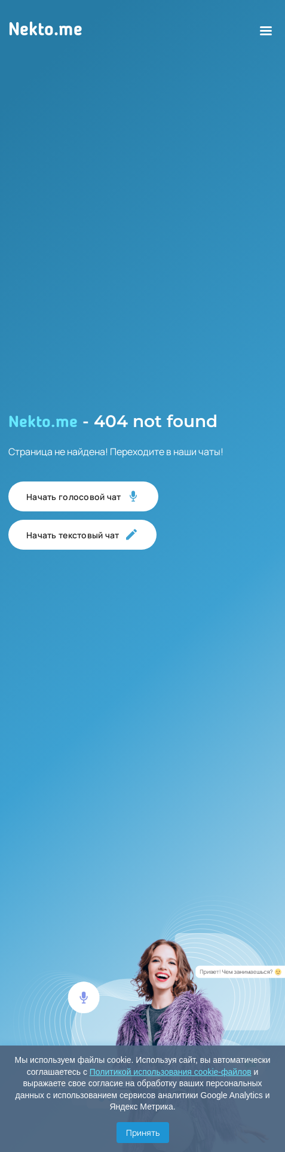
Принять (143, 1132)
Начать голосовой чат (83, 496)
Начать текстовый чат (82, 535)
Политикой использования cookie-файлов (171, 1072)
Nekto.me (45, 30)
